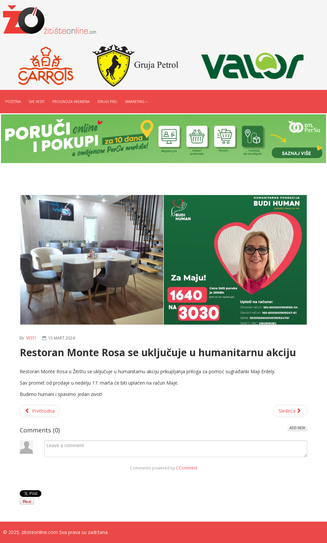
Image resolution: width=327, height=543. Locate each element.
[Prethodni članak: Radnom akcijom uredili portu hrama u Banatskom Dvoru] (40, 411)
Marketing (135, 101)
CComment (186, 467)
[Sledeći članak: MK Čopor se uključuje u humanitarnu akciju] (291, 411)
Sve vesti (36, 101)
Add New (297, 428)
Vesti (31, 338)
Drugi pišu (107, 101)
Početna (13, 101)
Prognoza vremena (71, 101)
